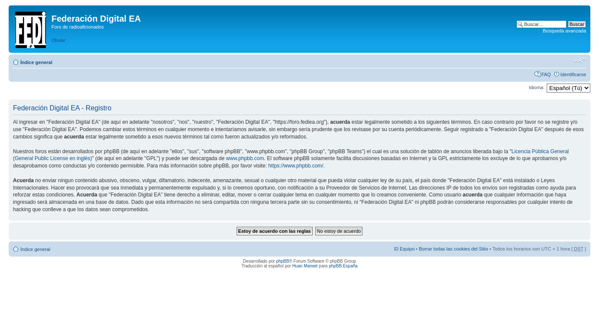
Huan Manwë (305, 266)
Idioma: (537, 87)
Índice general (36, 62)
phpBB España (343, 266)
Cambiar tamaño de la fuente (579, 60)
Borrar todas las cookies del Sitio (453, 248)
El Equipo (404, 248)
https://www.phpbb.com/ (295, 166)
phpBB (282, 261)
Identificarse (573, 74)
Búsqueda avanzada (564, 30)
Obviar (58, 40)
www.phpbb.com (245, 158)
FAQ (546, 74)
